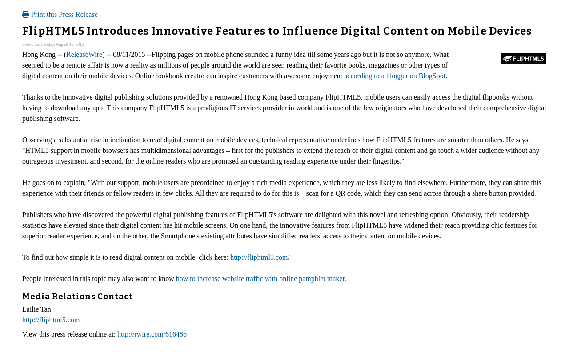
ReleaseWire (84, 54)
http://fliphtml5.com (51, 320)
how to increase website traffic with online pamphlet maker (260, 278)
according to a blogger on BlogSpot (394, 76)
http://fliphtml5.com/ (260, 257)
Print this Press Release (60, 14)
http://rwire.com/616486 (152, 334)
